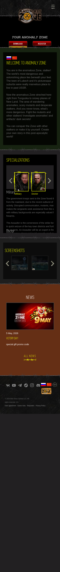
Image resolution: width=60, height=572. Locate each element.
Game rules (21, 406)
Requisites (30, 406)
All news (30, 356)
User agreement (10, 406)
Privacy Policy (40, 406)
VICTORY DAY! (12, 338)
